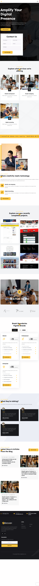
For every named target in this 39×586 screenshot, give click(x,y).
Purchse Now (7, 377)
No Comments (12, 483)
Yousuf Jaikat (5, 483)
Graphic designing (29, 99)
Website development (9, 99)
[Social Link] (2, 560)
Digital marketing (9, 128)
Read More (5, 492)
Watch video (2, 295)
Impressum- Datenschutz (23, 553)
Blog (30, 552)
